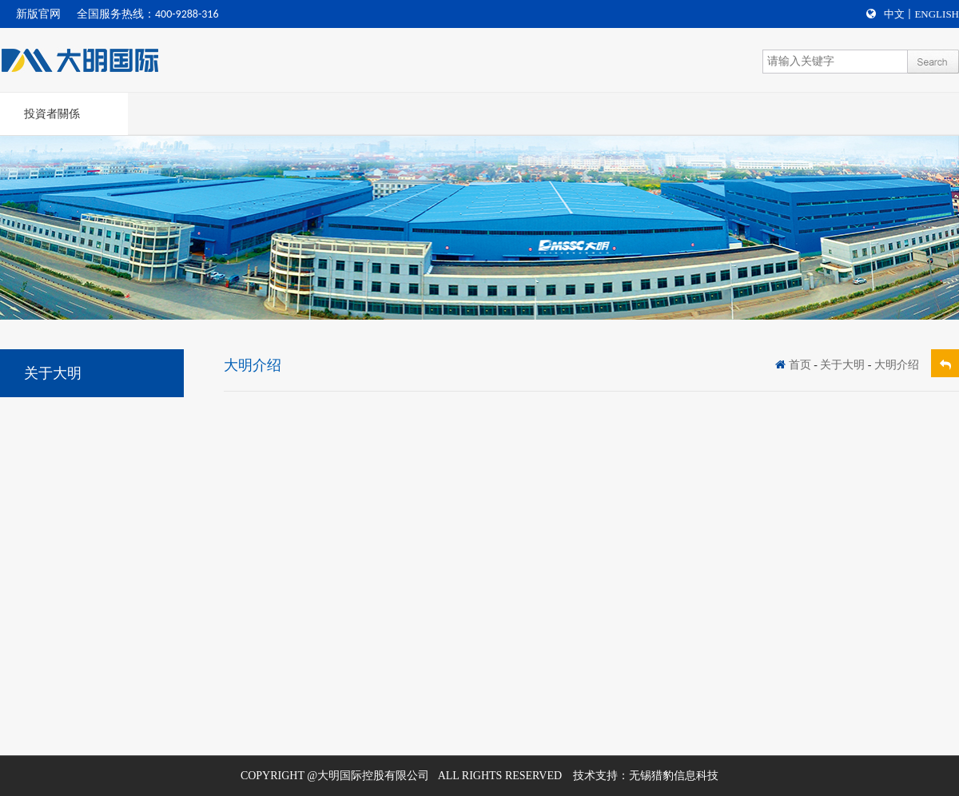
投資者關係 (52, 114)
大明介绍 (896, 365)
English (936, 14)
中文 (894, 14)
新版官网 (38, 14)
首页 (800, 365)
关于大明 (842, 365)
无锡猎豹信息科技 (673, 776)
